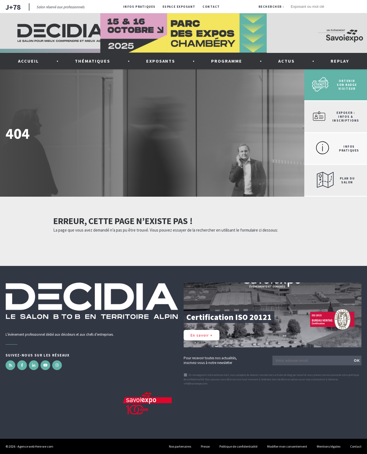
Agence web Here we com (35, 446)
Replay (340, 61)
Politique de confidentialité (238, 446)
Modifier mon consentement (287, 446)
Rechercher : (271, 7)
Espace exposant (179, 7)
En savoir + (201, 335)
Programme (226, 61)
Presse (205, 446)
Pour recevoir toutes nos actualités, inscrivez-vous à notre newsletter (210, 360)
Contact (211, 7)
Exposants (160, 61)
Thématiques (92, 61)
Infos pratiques (139, 7)
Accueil (28, 61)
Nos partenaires (180, 446)
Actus (286, 61)
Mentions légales (328, 446)
